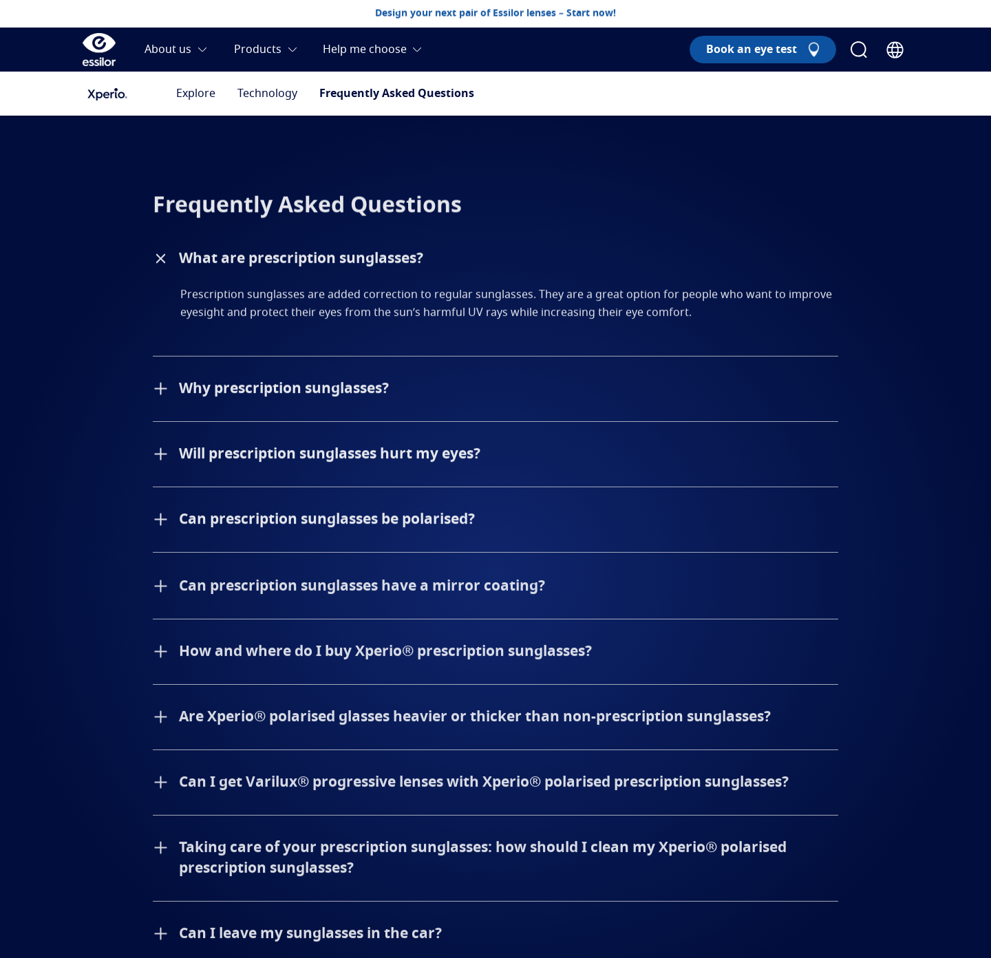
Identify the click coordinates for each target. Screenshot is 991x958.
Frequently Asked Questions (396, 93)
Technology (267, 93)
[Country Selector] (895, 50)
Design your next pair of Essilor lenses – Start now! (495, 13)
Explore (195, 93)
